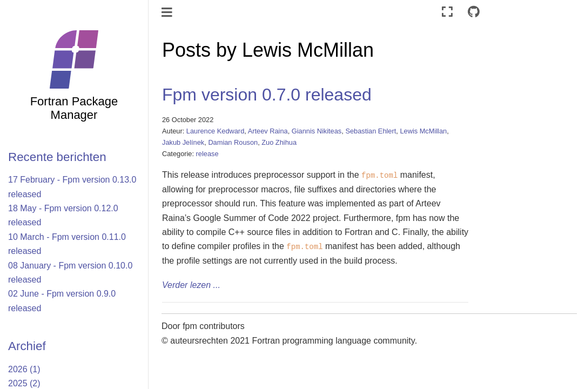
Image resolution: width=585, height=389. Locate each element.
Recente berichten (57, 157)
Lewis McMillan (423, 131)
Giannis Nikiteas (316, 131)
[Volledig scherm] (447, 12)
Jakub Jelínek (183, 142)
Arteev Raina (268, 131)
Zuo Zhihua (279, 142)
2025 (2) (24, 383)
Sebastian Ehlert (370, 131)
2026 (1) (24, 369)
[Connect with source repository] (473, 12)
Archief (27, 346)
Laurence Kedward (215, 131)
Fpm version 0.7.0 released (267, 94)
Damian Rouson (233, 142)
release (207, 154)
